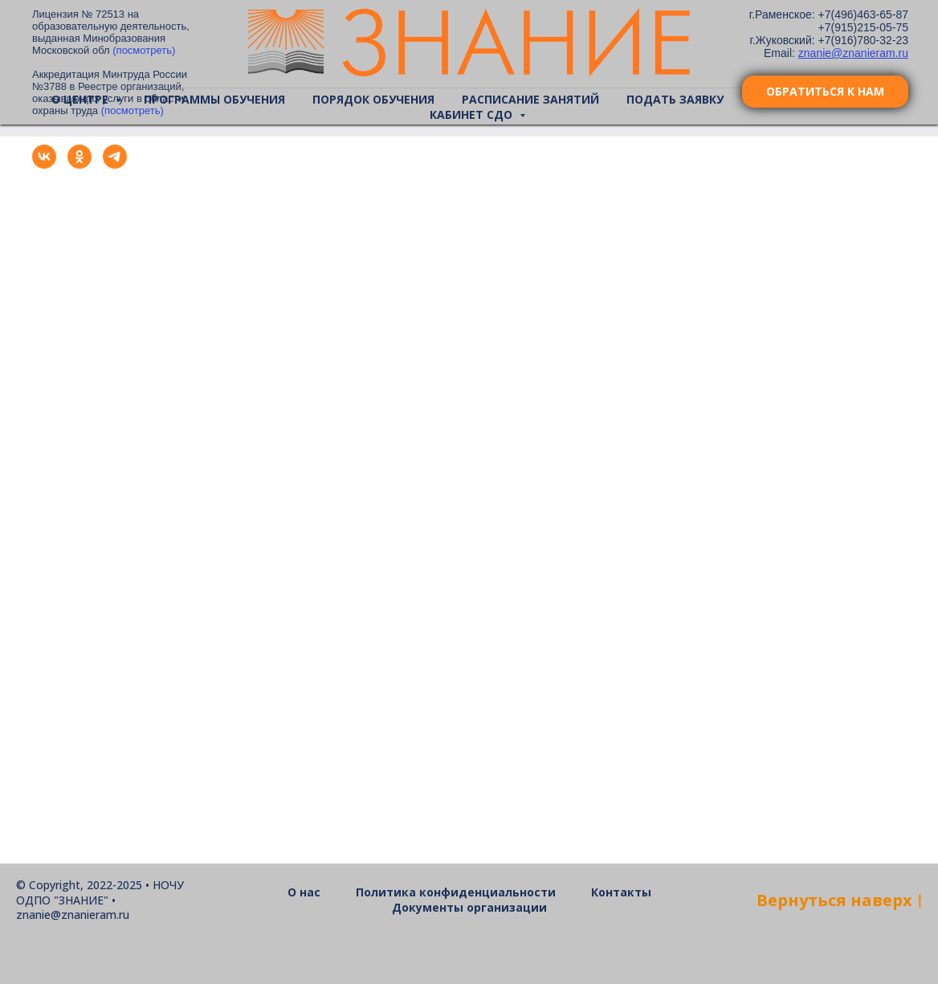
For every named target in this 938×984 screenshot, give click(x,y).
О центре (81, 99)
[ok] (79, 164)
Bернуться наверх (839, 900)
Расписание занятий (530, 99)
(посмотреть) (143, 50)
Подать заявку (675, 99)
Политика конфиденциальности (456, 892)
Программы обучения (214, 99)
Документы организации (469, 907)
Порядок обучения (373, 99)
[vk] (44, 164)
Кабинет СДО (473, 114)
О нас (304, 892)
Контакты (621, 892)
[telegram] (115, 164)
